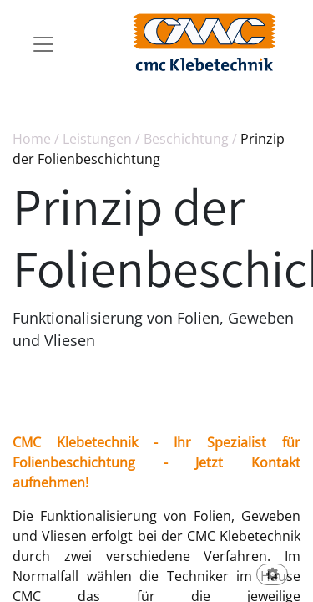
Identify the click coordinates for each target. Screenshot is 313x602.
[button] (272, 576)
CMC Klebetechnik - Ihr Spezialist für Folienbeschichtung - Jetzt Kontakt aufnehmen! (156, 462)
